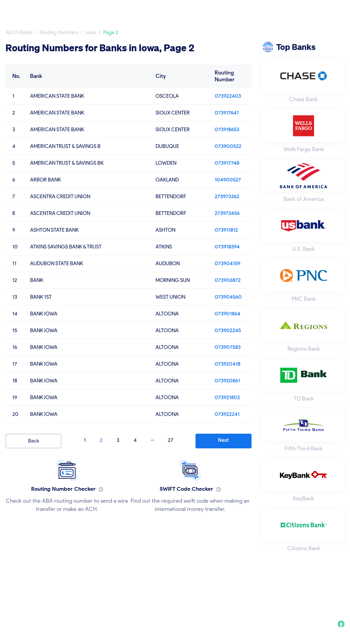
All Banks (239, 9)
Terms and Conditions (298, 592)
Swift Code (331, 9)
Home (207, 9)
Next (223, 440)
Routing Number (284, 9)
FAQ (339, 592)
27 (170, 440)
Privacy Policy (246, 592)
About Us (210, 592)
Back (33, 441)
